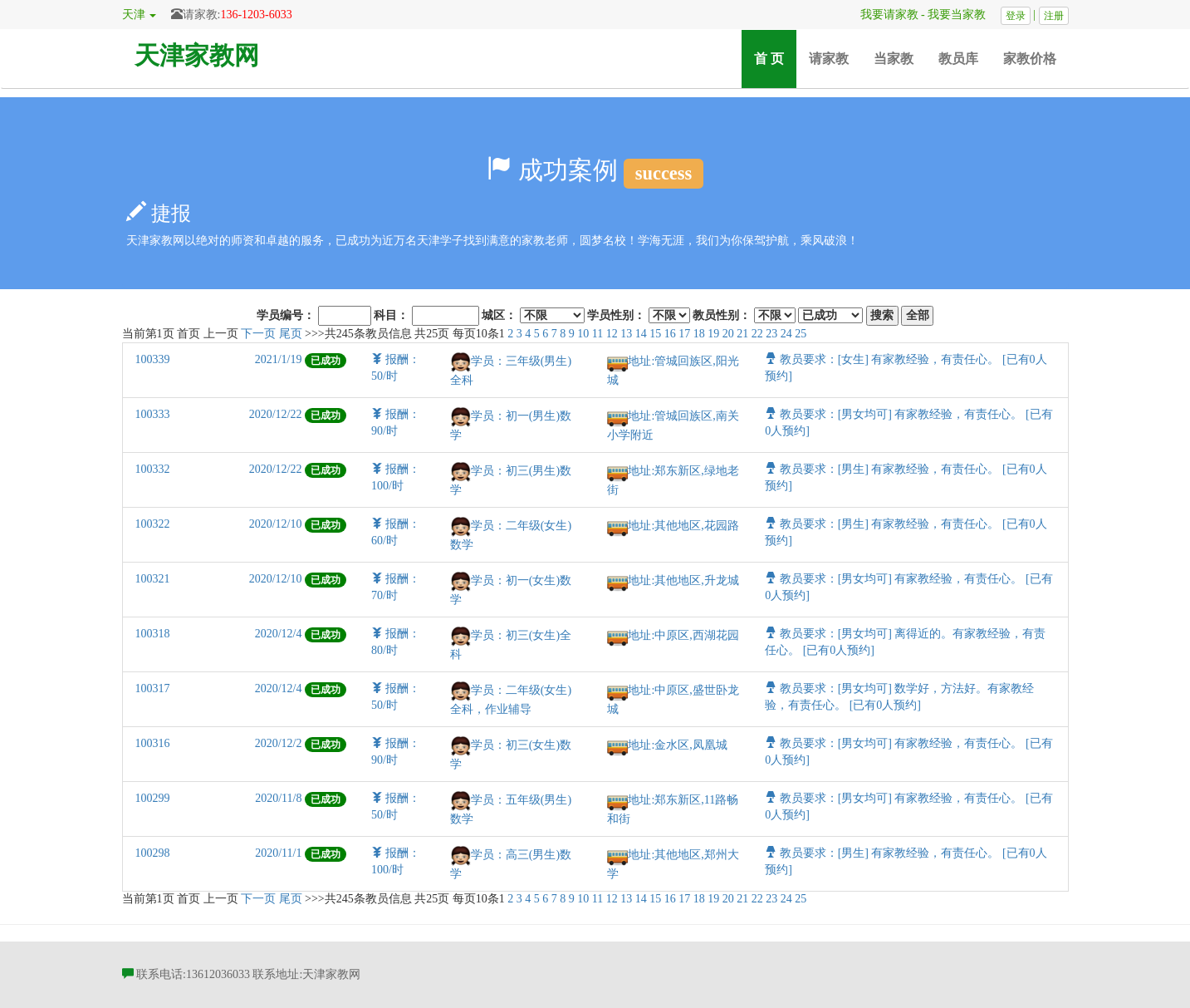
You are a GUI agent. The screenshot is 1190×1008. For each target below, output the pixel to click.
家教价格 (1029, 59)
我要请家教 (883, 14)
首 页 (775, 58)
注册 (1054, 16)
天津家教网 (197, 55)
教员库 (958, 59)
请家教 (829, 59)
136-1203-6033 (255, 14)
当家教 (893, 59)
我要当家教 (962, 14)
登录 (1016, 16)
